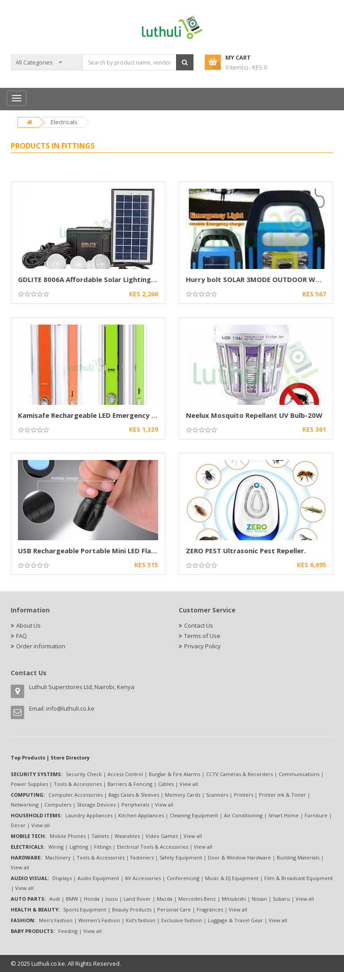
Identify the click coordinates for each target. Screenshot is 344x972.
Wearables (127, 836)
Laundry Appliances (88, 815)
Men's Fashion (56, 920)
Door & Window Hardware (239, 857)
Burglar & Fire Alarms (174, 774)
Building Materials (298, 857)
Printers (243, 794)
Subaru (281, 898)
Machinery (58, 857)
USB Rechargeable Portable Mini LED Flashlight (96, 550)
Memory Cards (182, 794)
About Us (28, 625)
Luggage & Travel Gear (235, 920)
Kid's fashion (140, 920)
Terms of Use (202, 636)
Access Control (125, 774)
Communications (299, 774)
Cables (166, 784)
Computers (57, 804)
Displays (62, 878)
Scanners (217, 794)
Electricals (64, 122)
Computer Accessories (75, 794)
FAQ (21, 636)
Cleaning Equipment (194, 815)
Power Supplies (29, 784)
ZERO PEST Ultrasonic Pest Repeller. (246, 550)
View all (189, 784)
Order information (40, 646)
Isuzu (111, 898)
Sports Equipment (84, 909)
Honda (91, 898)
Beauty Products (131, 909)
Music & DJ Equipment (231, 878)
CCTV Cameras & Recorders (239, 774)
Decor (18, 825)
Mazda (164, 898)
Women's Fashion (99, 920)
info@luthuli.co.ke (70, 708)
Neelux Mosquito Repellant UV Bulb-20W (254, 415)
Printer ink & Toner (282, 794)
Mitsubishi (234, 898)
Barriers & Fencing (130, 784)
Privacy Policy (202, 646)
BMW (72, 898)
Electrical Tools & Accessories (152, 846)
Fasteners (142, 857)
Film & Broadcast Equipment (298, 878)
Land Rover (137, 898)
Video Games (162, 836)
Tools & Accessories (78, 784)
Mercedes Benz (197, 898)
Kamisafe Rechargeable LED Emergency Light (93, 415)
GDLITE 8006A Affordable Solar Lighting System (98, 279)
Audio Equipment (98, 878)
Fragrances (210, 909)
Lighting (78, 846)
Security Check (84, 774)
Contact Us (198, 625)
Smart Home (283, 815)
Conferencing (183, 878)
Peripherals (135, 804)
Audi (54, 898)
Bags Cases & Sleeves (133, 794)
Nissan (259, 898)
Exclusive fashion (181, 920)
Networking (25, 804)
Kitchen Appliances (141, 815)
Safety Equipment (180, 857)
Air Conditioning (243, 815)
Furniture (316, 815)
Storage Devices (96, 804)
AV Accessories (143, 878)
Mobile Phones (68, 836)
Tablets (100, 836)
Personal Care (174, 909)
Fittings (102, 846)
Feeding (67, 931)
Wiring (56, 846)
